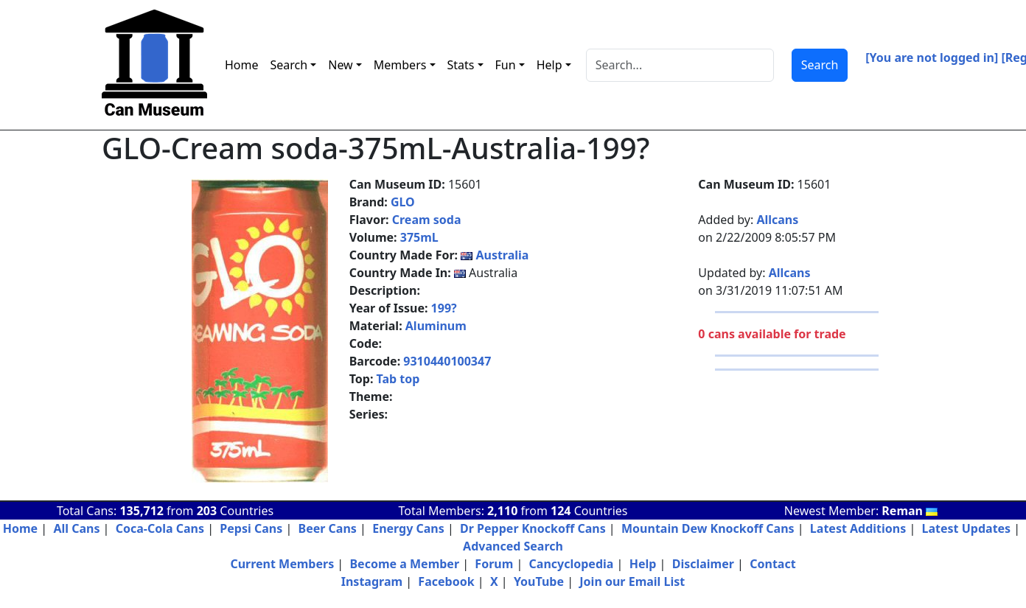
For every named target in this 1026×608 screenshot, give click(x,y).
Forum (494, 564)
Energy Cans (408, 528)
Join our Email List (632, 581)
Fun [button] (505, 65)
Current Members (282, 564)
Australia (501, 255)
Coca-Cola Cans (160, 528)
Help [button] (549, 65)
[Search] (680, 65)
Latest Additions (858, 528)
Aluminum (436, 326)
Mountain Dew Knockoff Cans (708, 528)
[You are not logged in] (931, 57)
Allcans (777, 220)
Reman (910, 511)
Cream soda (426, 220)
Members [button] (400, 65)
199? (444, 308)
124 (560, 511)
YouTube (539, 581)
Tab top (398, 379)
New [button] (340, 65)
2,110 (502, 511)
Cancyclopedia (571, 564)
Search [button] (289, 65)
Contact (772, 564)
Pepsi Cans (251, 528)
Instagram (371, 581)
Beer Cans (328, 528)
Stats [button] (461, 65)
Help (643, 564)
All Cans (76, 528)
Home (242, 65)
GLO (403, 202)
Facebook (446, 581)
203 (207, 511)
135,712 (141, 511)
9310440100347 (447, 361)
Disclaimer (703, 564)
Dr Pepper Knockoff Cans (533, 528)
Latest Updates (966, 528)
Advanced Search (513, 546)
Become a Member (404, 564)
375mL (419, 237)
